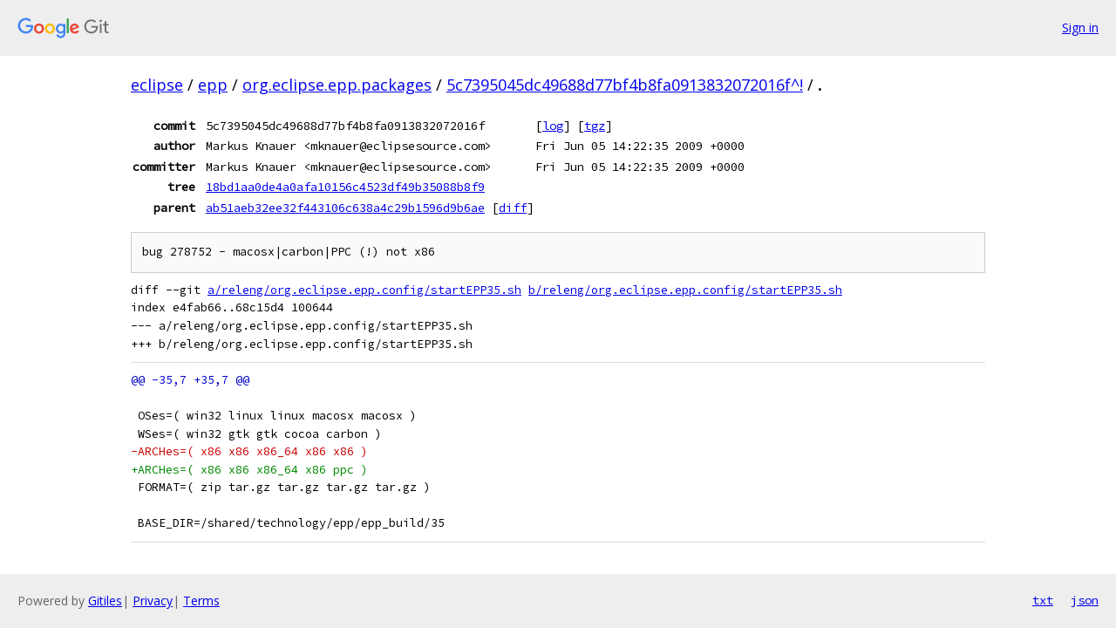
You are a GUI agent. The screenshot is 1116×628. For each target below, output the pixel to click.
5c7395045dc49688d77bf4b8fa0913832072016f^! (624, 84)
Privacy (153, 600)
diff (513, 207)
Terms (201, 600)
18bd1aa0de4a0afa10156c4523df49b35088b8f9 (345, 187)
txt (1042, 600)
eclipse (157, 84)
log (552, 125)
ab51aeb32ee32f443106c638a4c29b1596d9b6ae (345, 207)
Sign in (1080, 27)
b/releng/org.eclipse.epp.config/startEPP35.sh (685, 290)
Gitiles (105, 600)
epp (213, 84)
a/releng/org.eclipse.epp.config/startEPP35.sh (364, 290)
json (1085, 600)
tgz (594, 125)
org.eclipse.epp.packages (337, 84)
